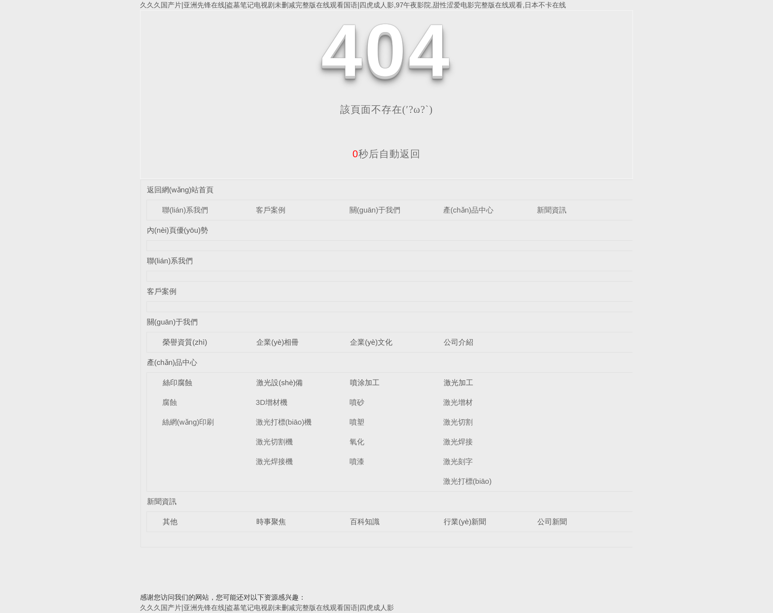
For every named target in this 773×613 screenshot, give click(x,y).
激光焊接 (458, 441)
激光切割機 (274, 441)
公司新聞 (552, 521)
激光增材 (458, 402)
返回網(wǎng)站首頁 (180, 189)
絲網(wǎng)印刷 (188, 422)
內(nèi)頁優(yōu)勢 (177, 230)
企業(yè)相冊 (277, 342)
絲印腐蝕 (177, 382)
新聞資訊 (551, 210)
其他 (170, 521)
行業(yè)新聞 (465, 521)
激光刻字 (458, 461)
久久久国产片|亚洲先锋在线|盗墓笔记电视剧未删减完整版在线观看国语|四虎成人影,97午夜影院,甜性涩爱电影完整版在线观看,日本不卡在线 (353, 5)
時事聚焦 (271, 521)
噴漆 (357, 461)
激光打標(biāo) (467, 481)
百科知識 (365, 521)
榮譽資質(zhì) (185, 342)
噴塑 (357, 422)
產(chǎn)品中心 (468, 210)
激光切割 (458, 422)
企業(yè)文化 (371, 342)
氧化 (357, 441)
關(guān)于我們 (375, 210)
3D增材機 (271, 402)
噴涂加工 (365, 382)
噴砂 (357, 402)
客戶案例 (270, 210)
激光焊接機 (274, 461)
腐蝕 (169, 402)
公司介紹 (458, 342)
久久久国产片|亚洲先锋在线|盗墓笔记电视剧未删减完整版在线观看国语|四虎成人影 (267, 608)
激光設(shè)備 (279, 382)
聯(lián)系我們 (185, 210)
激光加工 (458, 382)
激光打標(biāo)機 (284, 422)
